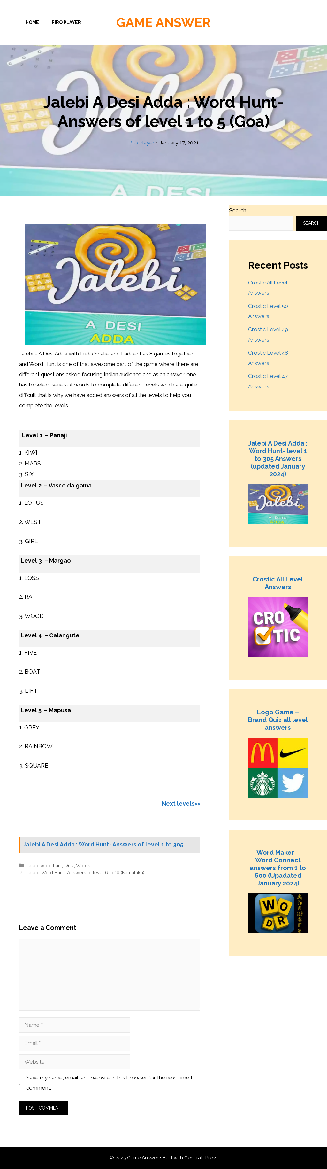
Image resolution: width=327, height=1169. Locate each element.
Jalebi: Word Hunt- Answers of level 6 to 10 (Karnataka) (85, 872)
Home (32, 22)
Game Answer (163, 22)
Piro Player (66, 22)
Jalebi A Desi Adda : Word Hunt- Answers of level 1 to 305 (103, 844)
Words (83, 865)
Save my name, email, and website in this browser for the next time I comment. (109, 1082)
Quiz (69, 865)
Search (237, 210)
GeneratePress (200, 1158)
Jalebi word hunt (44, 865)
